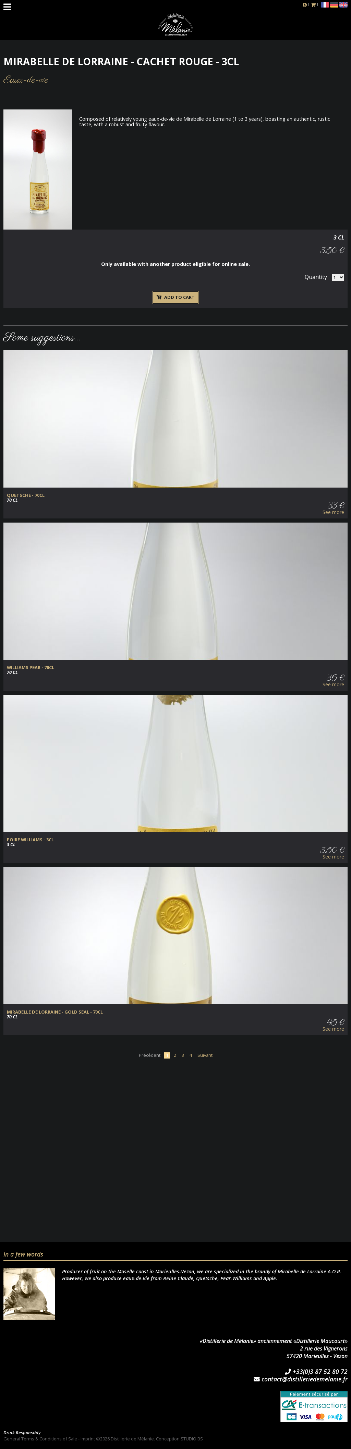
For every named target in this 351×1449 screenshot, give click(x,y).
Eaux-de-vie (25, 80)
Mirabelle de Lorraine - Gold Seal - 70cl (55, 1012)
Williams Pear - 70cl (30, 667)
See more (333, 512)
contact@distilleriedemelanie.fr (301, 1379)
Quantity (316, 277)
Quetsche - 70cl (26, 495)
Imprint (88, 1439)
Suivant (205, 1055)
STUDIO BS (192, 1439)
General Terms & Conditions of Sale (40, 1439)
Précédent (149, 1055)
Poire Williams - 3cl (30, 839)
